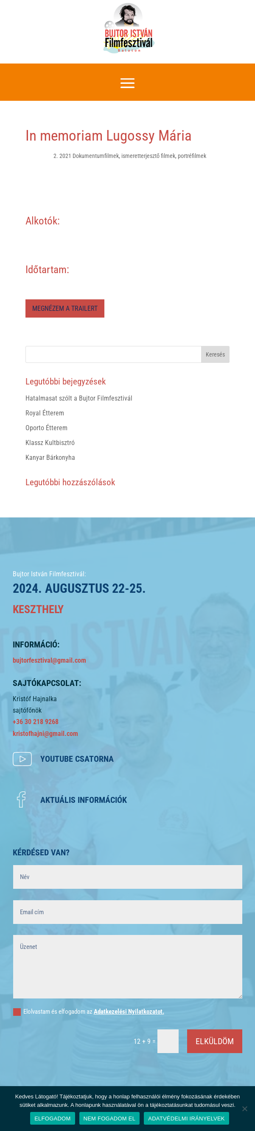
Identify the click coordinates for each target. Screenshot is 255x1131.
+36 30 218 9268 (36, 722)
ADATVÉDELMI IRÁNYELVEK (186, 1118)
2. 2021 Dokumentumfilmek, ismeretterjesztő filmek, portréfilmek (129, 155)
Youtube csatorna (77, 759)
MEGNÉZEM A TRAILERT (65, 308)
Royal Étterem (44, 413)
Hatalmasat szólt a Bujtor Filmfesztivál (78, 398)
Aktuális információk (83, 800)
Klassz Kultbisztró (50, 443)
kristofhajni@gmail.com (45, 734)
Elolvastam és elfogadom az (88, 1012)
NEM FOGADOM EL (110, 1118)
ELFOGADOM (52, 1118)
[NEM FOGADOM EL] (244, 1108)
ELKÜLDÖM (215, 1041)
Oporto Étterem (46, 428)
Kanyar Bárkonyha (50, 458)
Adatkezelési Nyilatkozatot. (129, 1011)
